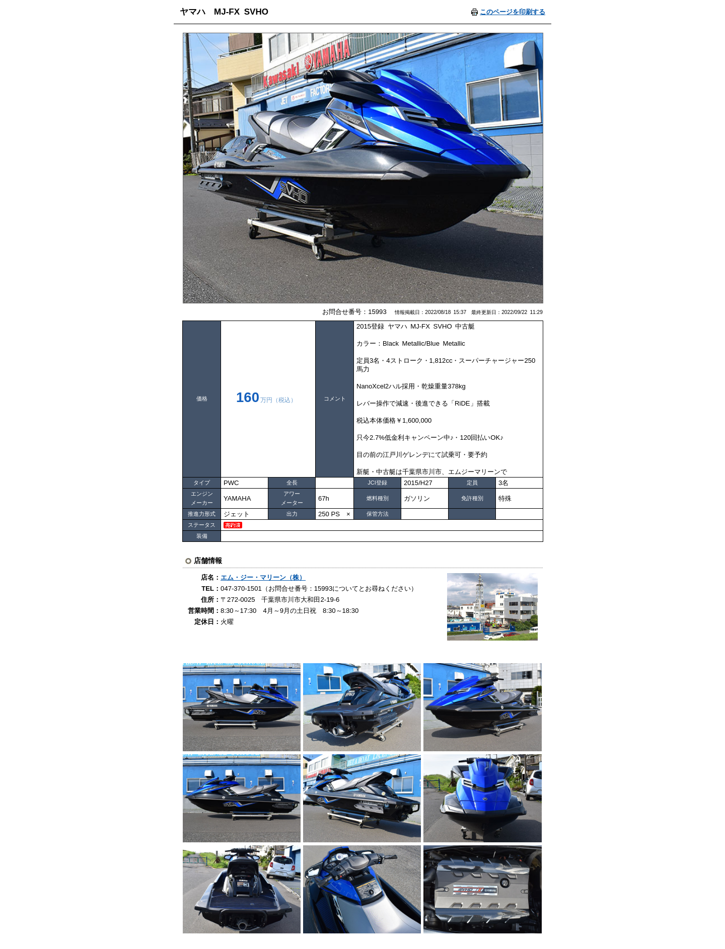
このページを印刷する (512, 12)
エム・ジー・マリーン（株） (263, 577)
